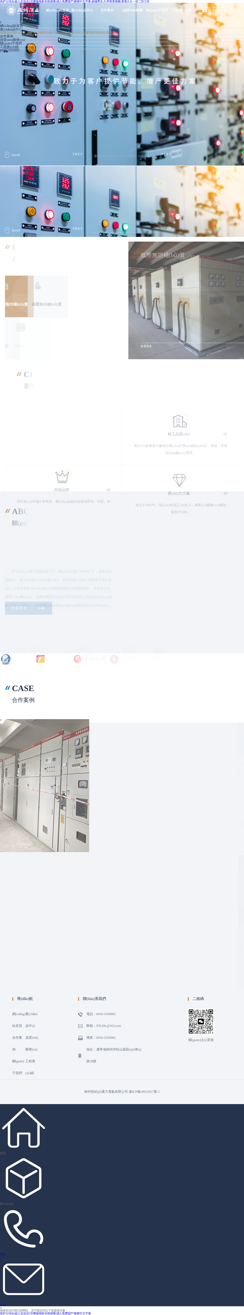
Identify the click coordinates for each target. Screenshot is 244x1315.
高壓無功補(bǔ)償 (39, 33)
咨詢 (3, 1304)
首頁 (3, 1153)
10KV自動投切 (63, 33)
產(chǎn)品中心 (82, 10)
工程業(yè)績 (181, 10)
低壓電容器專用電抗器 (99, 33)
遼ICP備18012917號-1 (144, 1092)
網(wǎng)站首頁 (57, 10)
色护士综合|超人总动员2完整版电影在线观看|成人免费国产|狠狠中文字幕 (45, 1313)
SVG (78, 33)
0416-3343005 (9, 50)
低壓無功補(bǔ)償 (13, 33)
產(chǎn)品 (6, 1203)
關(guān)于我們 (157, 10)
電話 (3, 1254)
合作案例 (107, 10)
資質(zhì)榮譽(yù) (12, 40)
